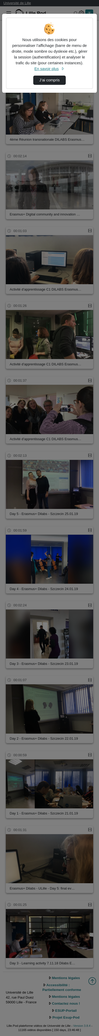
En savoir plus (49, 69)
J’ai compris (49, 80)
